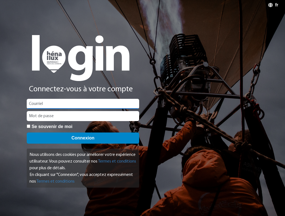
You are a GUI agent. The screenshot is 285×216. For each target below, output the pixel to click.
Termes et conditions (117, 161)
